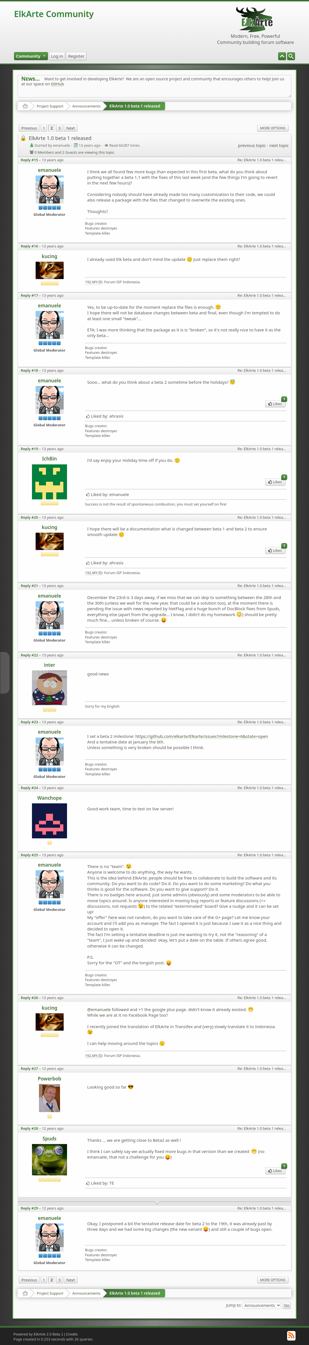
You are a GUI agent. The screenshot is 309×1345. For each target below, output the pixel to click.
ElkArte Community (54, 14)
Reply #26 (29, 997)
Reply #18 (29, 370)
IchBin (49, 458)
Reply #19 (29, 448)
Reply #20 (29, 517)
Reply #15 (29, 159)
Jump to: (233, 1305)
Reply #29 (29, 1208)
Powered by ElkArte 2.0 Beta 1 (38, 1334)
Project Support (50, 106)
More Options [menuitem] (272, 128)
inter (49, 665)
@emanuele (99, 1009)
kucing (49, 256)
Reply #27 (29, 1068)
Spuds (50, 1138)
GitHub (57, 83)
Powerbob (49, 1078)
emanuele (49, 170)
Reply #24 (29, 787)
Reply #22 (29, 655)
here (112, 917)
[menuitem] (291, 56)
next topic (279, 145)
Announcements (86, 106)
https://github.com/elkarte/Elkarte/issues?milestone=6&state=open (201, 736)
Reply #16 (29, 246)
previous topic (252, 145)
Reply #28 (29, 1128)
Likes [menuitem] (276, 403)
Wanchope (49, 798)
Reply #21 (29, 585)
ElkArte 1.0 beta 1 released (134, 106)
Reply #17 (29, 295)
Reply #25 (29, 854)
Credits (72, 1334)
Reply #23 (29, 721)
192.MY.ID (93, 282)
